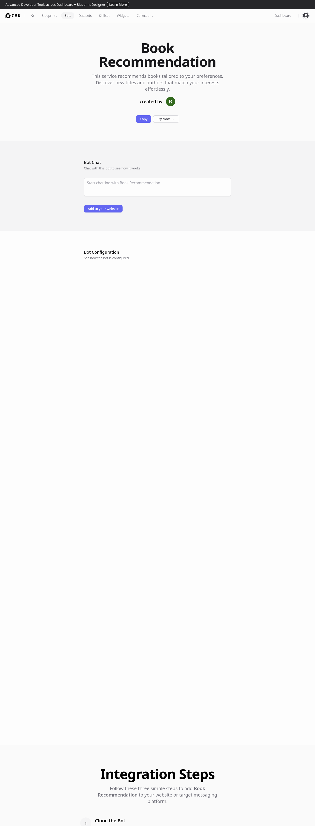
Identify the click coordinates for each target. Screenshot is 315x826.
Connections (177, 806)
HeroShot (222, 819)
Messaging (136, 819)
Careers (261, 806)
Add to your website (103, 208)
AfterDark (222, 806)
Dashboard (283, 15)
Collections (145, 15)
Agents (133, 806)
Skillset (104, 15)
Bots (67, 15)
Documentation (179, 819)
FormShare (223, 813)
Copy (143, 119)
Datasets (85, 15)
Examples (175, 813)
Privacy (260, 819)
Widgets (123, 15)
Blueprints (49, 15)
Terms (259, 813)
